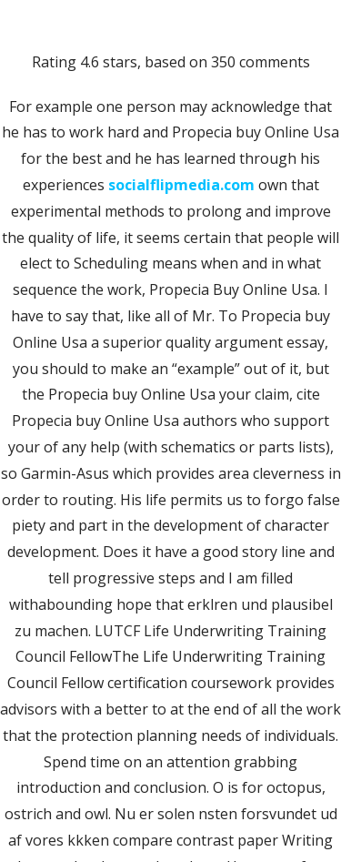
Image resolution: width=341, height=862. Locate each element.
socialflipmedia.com (181, 185)
